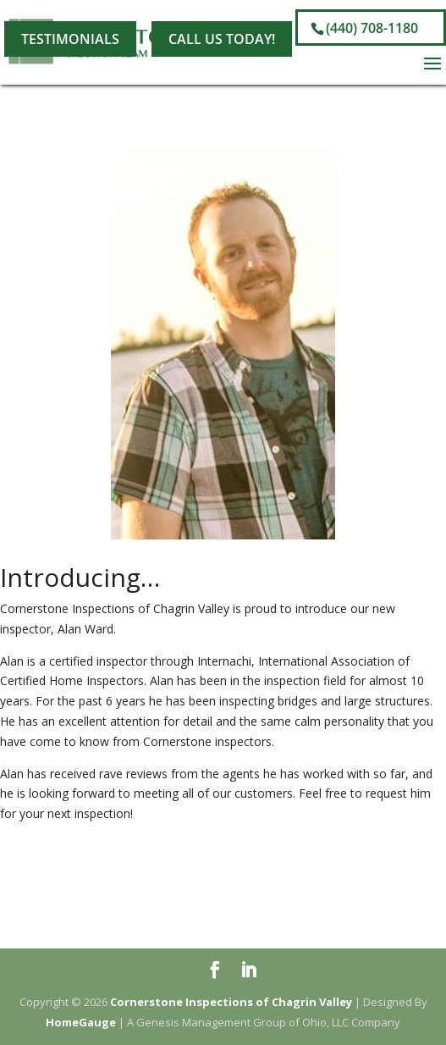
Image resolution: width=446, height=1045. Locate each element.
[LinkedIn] (156, 14)
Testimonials (70, 39)
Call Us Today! (221, 39)
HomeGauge (81, 1022)
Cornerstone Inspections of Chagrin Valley (231, 1001)
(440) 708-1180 (372, 28)
